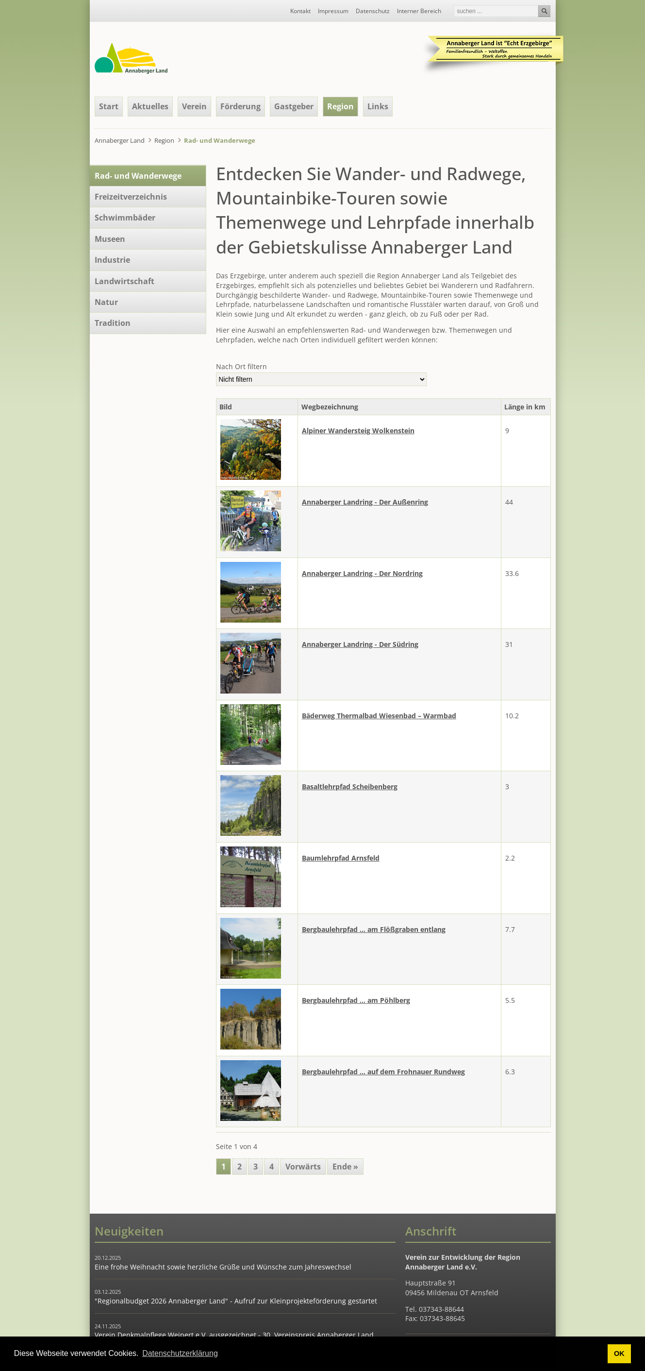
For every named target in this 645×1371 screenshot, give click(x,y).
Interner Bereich (419, 11)
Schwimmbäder (125, 217)
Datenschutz (373, 11)
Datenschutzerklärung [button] (180, 1353)
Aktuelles (150, 106)
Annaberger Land (120, 140)
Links (377, 106)
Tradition (113, 323)
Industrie (112, 259)
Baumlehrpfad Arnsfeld (341, 858)
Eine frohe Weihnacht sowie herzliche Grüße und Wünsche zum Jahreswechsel (223, 1266)
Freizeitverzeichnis (131, 196)
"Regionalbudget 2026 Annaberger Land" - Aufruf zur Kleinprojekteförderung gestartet (236, 1300)
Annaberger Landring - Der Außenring (365, 502)
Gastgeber (294, 106)
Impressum (333, 11)
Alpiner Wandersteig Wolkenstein (358, 430)
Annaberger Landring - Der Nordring (362, 573)
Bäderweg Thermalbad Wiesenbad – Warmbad (379, 715)
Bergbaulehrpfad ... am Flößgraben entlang (374, 929)
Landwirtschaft (124, 281)
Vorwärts (303, 1166)
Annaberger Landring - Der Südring (360, 644)
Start (108, 106)
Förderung (240, 106)
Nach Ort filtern (241, 366)
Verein (194, 106)
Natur (106, 302)
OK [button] (619, 1353)
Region (164, 140)
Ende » (345, 1166)
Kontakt (300, 11)
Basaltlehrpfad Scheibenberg (349, 786)
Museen (110, 239)
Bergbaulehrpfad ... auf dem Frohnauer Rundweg (383, 1071)
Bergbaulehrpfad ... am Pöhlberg (356, 1000)
